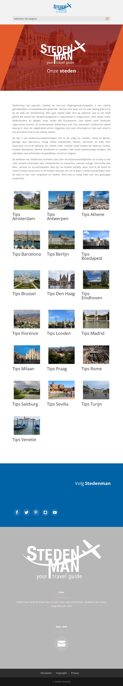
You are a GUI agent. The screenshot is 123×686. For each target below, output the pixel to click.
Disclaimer (46, 672)
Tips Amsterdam (23, 216)
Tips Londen (59, 333)
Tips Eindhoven (92, 296)
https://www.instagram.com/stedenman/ (45, 512)
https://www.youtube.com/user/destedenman (54, 512)
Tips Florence (25, 333)
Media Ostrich (62, 681)
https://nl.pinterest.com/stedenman (36, 512)
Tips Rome (92, 368)
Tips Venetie (24, 439)
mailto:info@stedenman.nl (61, 643)
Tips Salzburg (25, 404)
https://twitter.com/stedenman (26, 512)
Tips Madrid (93, 333)
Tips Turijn (92, 404)
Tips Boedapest (92, 256)
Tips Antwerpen (57, 216)
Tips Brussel (24, 293)
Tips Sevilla (57, 404)
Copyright (61, 672)
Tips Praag (57, 368)
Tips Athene (93, 214)
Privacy (75, 672)
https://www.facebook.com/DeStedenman (17, 512)
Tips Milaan (23, 368)
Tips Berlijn (58, 254)
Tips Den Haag (61, 293)
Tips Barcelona (26, 254)
